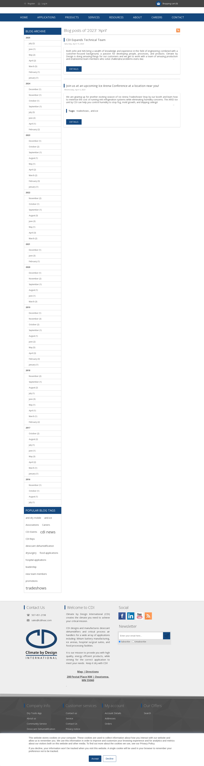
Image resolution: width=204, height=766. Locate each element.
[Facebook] (122, 616)
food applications (49, 552)
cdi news (47, 532)
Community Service (37, 723)
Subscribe (125, 641)
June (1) (32, 49)
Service (69, 718)
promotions (32, 580)
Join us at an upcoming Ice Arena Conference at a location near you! (112, 86)
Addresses (110, 718)
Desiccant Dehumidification (41, 728)
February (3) (34, 181)
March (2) (33, 175)
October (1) (34, 100)
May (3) (32, 456)
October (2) (34, 146)
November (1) (35, 95)
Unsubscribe (140, 641)
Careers (46, 524)
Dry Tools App (34, 713)
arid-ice (94, 110)
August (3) (33, 215)
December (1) (35, 89)
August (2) (33, 387)
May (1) (32, 164)
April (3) (32, 232)
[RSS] (148, 616)
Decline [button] (109, 758)
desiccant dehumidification (40, 545)
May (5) (32, 347)
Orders (108, 723)
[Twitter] (130, 616)
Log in (44, 3)
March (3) (33, 301)
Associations (32, 524)
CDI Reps (30, 538)
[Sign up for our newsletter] (141, 635)
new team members (36, 573)
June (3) (32, 221)
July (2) (32, 43)
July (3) (32, 112)
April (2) (32, 60)
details (73, 68)
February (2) (34, 129)
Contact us (71, 713)
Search (147, 713)
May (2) (32, 55)
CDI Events (31, 531)
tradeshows (83, 110)
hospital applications (36, 559)
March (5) (33, 66)
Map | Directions (88, 671)
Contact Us (71, 723)
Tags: (72, 110)
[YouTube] (139, 616)
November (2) (35, 198)
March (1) (33, 416)
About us (31, 718)
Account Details (113, 713)
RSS (178, 30)
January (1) (33, 77)
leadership (31, 566)
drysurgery (31, 552)
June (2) (32, 118)
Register (31, 3)
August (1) (33, 158)
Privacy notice (73, 728)
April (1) (32, 123)
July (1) (32, 393)
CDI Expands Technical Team (86, 40)
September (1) (35, 106)
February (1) (34, 72)
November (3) (35, 318)
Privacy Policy (147, 743)
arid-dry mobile (33, 517)
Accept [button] (95, 758)
